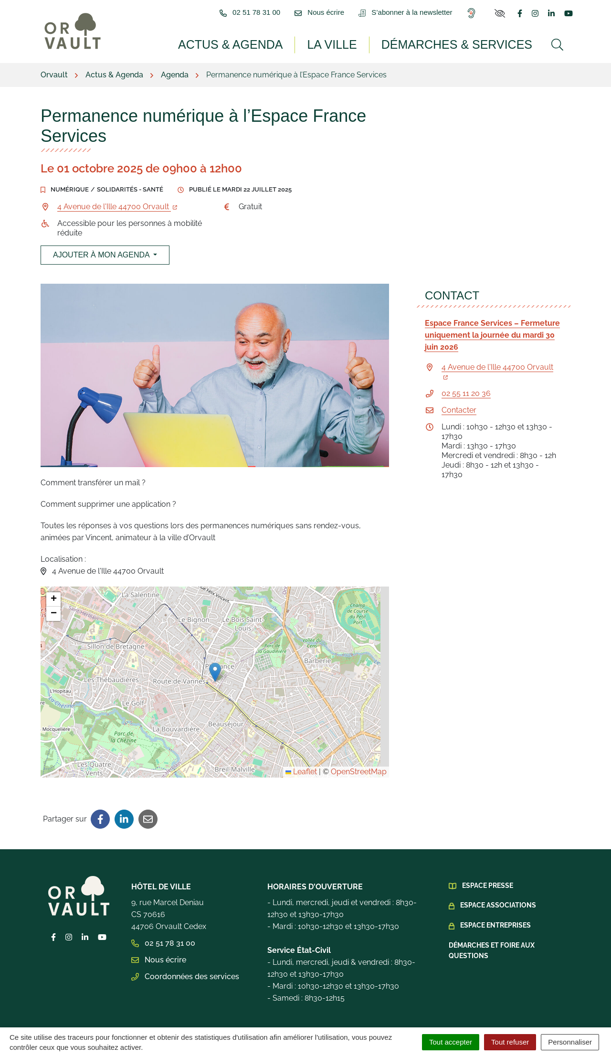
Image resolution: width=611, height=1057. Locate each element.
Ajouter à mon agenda (99, 234)
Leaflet (301, 751)
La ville (350, 44)
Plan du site (174, 1019)
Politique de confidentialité (336, 1019)
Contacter (459, 390)
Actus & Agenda (255, 44)
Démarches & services (464, 44)
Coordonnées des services (185, 956)
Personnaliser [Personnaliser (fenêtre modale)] (570, 1042)
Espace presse (487, 865)
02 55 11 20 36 (466, 373)
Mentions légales (240, 1019)
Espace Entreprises (495, 905)
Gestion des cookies (103, 1019)
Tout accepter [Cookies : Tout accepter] (450, 1042)
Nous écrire (158, 939)
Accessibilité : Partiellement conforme (473, 1019)
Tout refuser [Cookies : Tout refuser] (510, 1042)
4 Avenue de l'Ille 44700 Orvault (117, 186)
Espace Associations (498, 885)
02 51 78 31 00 (163, 923)
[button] (215, 652)
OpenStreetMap (359, 751)
